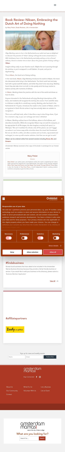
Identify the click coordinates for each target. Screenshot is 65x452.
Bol (52, 139)
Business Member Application (16, 274)
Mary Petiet (11, 27)
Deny (12, 252)
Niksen (12, 75)
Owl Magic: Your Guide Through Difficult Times (40, 165)
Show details (53, 246)
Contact (9, 394)
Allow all (53, 252)
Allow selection (32, 252)
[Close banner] (62, 198)
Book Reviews (20, 27)
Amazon (8, 141)
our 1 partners (14, 210)
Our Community (12, 391)
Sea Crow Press (25, 167)
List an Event (45, 391)
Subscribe (50, 357)
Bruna (48, 139)
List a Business (46, 387)
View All (54, 281)
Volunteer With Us (30, 391)
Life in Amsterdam (32, 27)
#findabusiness (15, 263)
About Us (9, 387)
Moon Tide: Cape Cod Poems (16, 165)
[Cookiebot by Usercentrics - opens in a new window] (48, 198)
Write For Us (28, 387)
